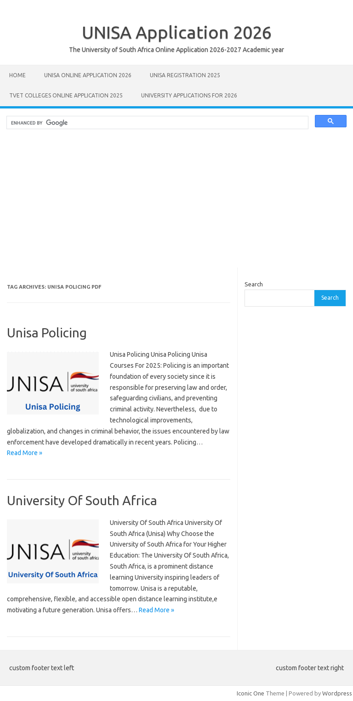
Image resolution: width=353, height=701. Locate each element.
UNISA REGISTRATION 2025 (185, 75)
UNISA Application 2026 (177, 32)
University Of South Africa (82, 500)
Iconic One (250, 693)
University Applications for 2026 (189, 95)
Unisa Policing (47, 332)
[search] (156, 123)
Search (254, 284)
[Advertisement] (176, 203)
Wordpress (337, 693)
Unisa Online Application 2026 (87, 75)
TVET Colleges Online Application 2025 (66, 95)
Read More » (24, 452)
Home (17, 75)
